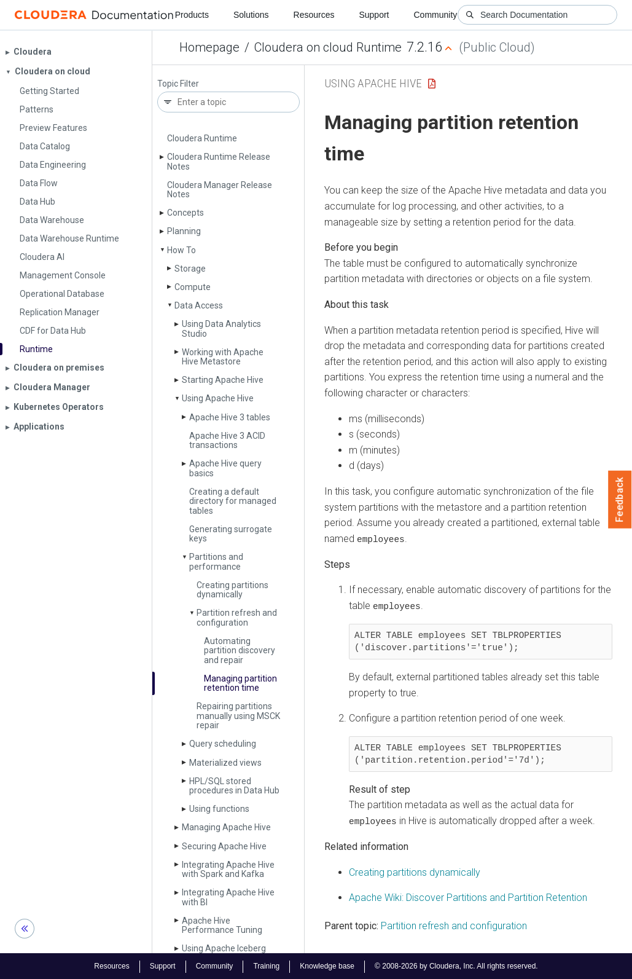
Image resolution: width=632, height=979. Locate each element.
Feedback (620, 499)
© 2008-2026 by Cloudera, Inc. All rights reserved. (456, 965)
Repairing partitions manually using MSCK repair (238, 715)
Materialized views (225, 763)
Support (374, 15)
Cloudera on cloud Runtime (328, 47)
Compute (192, 287)
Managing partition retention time (240, 683)
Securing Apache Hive (224, 846)
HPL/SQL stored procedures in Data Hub (234, 785)
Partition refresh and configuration (237, 617)
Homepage (209, 47)
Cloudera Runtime (202, 138)
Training (266, 965)
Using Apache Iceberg (224, 948)
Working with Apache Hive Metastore (222, 356)
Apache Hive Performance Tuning (222, 925)
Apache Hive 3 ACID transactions (227, 440)
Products (192, 15)
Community (436, 15)
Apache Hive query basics (225, 468)
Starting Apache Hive (222, 380)
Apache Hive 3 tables (229, 417)
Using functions (219, 809)
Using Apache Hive (218, 398)
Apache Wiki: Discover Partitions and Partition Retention (468, 897)
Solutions (251, 15)
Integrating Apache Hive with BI (228, 896)
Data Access (198, 305)
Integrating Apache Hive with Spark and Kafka (228, 869)
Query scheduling (222, 744)
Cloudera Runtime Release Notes (218, 161)
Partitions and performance (216, 561)
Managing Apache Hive (226, 827)
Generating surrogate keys (230, 533)
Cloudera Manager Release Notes (219, 189)
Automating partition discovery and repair (239, 650)
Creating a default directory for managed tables (232, 501)
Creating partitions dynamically (232, 589)
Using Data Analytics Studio (221, 328)
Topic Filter (178, 83)
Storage (190, 268)
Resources (314, 15)
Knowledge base (327, 965)
